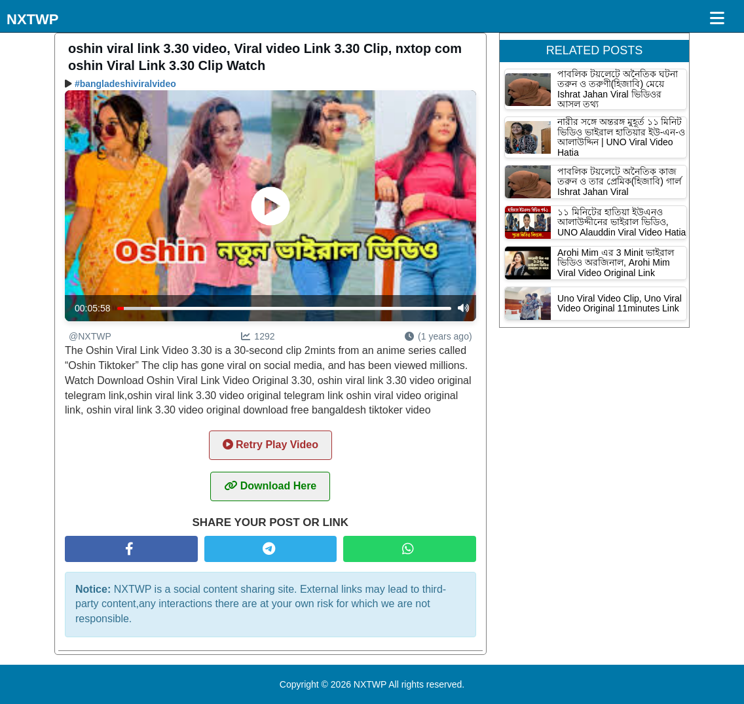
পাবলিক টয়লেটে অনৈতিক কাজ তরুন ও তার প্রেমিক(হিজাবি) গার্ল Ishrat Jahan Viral (619, 181)
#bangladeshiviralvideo (125, 84)
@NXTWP (90, 336)
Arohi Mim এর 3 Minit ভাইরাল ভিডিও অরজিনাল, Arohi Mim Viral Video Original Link (615, 262)
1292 (257, 336)
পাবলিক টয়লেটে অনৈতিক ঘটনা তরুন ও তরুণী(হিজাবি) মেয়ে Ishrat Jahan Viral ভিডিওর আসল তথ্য (617, 89)
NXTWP (32, 19)
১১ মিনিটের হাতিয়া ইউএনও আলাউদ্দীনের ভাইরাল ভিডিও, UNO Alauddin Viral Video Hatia (621, 222)
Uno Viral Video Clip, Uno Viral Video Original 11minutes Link (619, 303)
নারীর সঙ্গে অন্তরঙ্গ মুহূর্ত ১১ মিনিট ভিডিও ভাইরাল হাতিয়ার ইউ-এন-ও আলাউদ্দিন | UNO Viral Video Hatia (621, 136)
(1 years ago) (438, 336)
